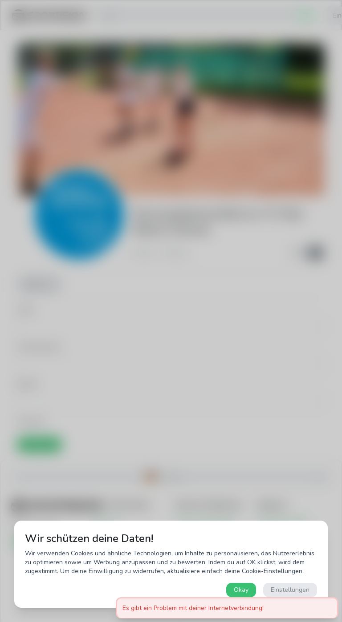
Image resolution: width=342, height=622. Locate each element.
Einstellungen (290, 590)
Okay (241, 590)
